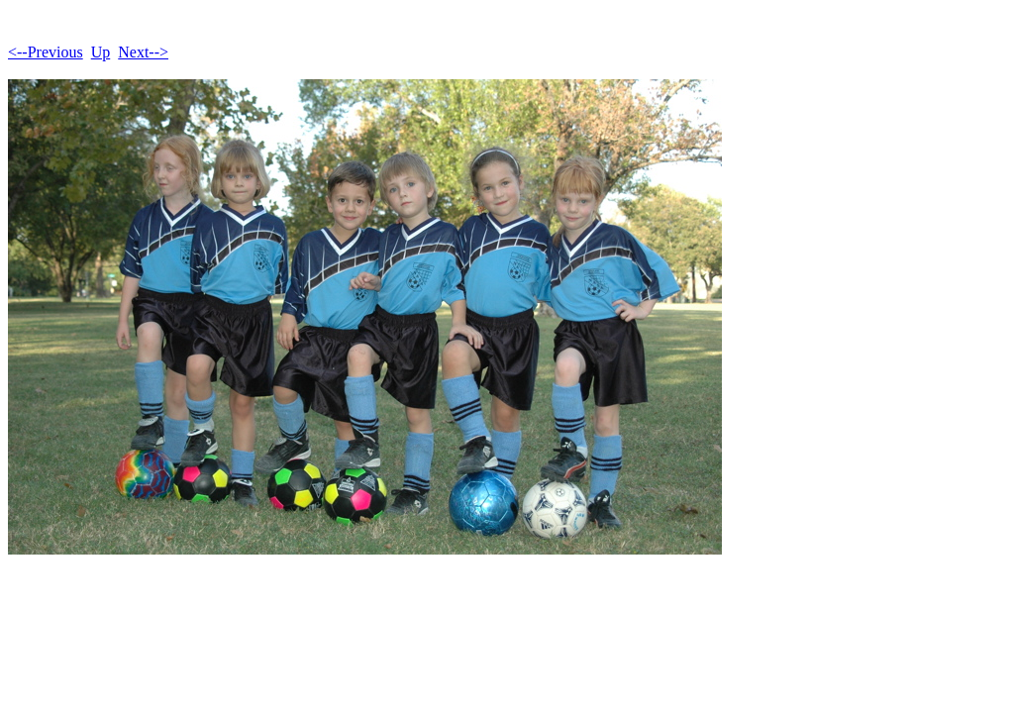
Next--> (143, 52)
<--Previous (45, 52)
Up (101, 52)
